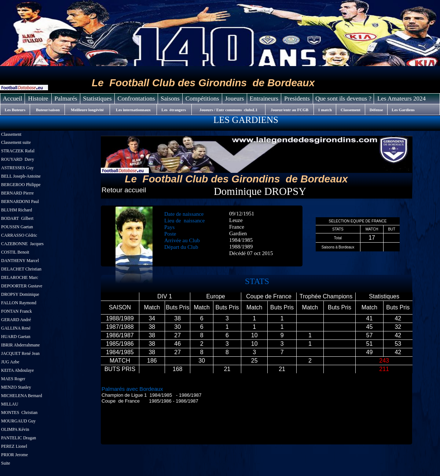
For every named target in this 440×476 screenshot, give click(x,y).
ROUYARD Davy (17, 159)
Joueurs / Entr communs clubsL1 (228, 110)
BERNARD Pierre (18, 193)
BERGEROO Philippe (21, 184)
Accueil (12, 98)
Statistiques (97, 98)
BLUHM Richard (16, 209)
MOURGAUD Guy (18, 421)
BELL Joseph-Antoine (21, 176)
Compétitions (202, 98)
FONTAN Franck (16, 311)
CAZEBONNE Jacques (22, 243)
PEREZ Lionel (14, 446)
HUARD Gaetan (15, 336)
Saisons (170, 98)
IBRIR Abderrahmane (21, 345)
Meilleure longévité (87, 110)
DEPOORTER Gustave (21, 285)
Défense (376, 110)
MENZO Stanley (16, 387)
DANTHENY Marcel (20, 260)
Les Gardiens (403, 110)
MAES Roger (13, 378)
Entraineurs (264, 98)
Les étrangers (174, 110)
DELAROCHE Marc (19, 277)
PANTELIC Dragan (18, 437)
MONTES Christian (19, 412)
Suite (5, 463)
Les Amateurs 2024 (401, 98)
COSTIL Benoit (15, 252)
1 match (325, 110)
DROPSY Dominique (20, 294)
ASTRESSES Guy (17, 167)
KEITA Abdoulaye (17, 370)
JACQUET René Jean (20, 353)
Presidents (297, 98)
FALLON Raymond (18, 302)
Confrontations (136, 98)
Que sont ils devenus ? (343, 98)
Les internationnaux (133, 110)
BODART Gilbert (17, 218)
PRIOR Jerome (14, 454)
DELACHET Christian (21, 269)
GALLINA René (15, 328)
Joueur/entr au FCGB (289, 110)
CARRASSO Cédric (19, 235)
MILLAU (9, 404)
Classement (11, 134)
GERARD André (16, 319)
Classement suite (16, 142)
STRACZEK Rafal (17, 150)
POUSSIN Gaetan (17, 226)
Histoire (38, 98)
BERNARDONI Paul (20, 201)
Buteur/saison (47, 110)
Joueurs (234, 98)
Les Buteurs (15, 110)
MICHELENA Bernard (21, 395)
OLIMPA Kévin (15, 429)
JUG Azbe (10, 361)
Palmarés (65, 98)
